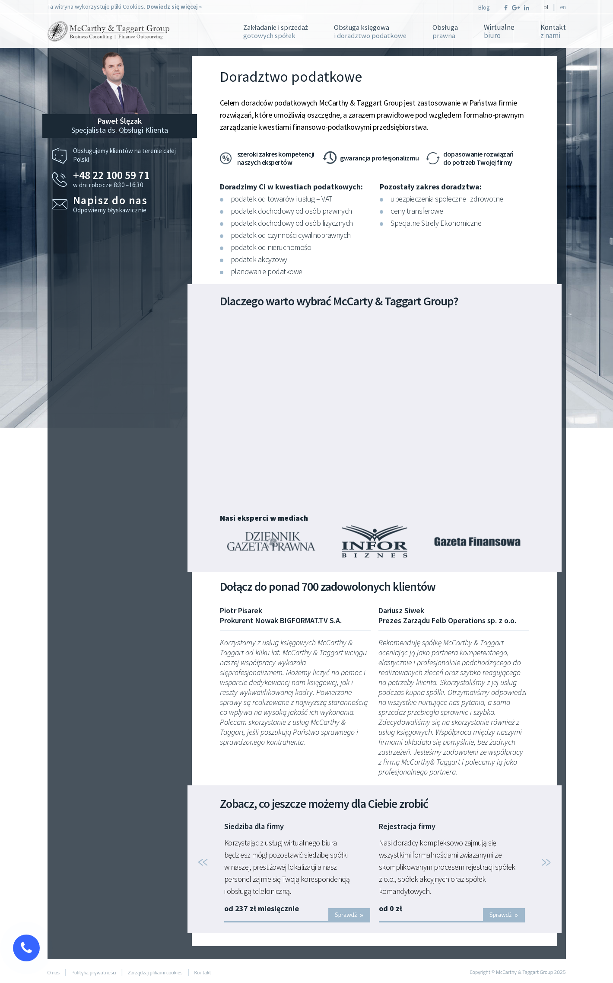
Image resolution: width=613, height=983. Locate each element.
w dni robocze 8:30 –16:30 (130, 179)
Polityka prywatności (93, 972)
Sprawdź (349, 914)
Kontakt (553, 31)
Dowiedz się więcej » (174, 6)
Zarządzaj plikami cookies (155, 972)
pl (545, 7)
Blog (484, 7)
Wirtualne (499, 31)
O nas (54, 972)
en (563, 7)
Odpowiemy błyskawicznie (130, 204)
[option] (297, 872)
